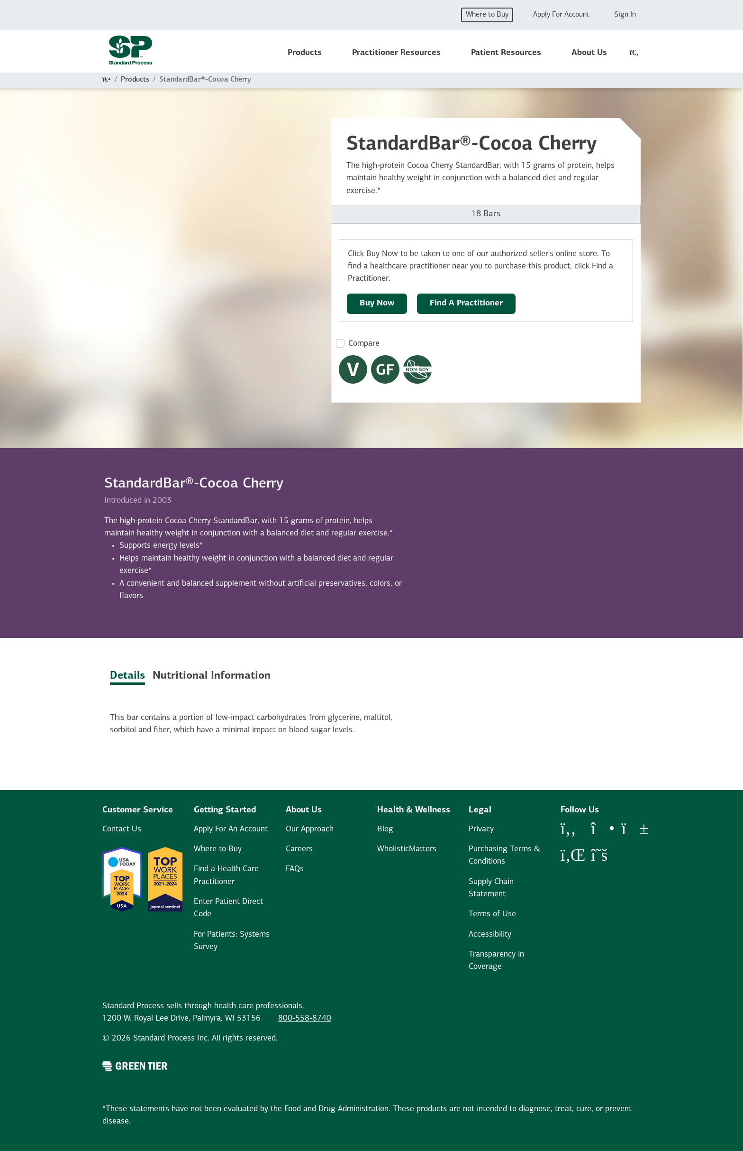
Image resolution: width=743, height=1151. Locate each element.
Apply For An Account (231, 829)
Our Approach (310, 829)
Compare (364, 344)
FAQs (295, 869)
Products (305, 53)
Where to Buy (487, 14)
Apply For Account (561, 14)
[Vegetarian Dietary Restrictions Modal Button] (353, 369)
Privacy (481, 829)
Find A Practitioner (466, 303)
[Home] (106, 79)
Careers (299, 849)
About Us (589, 53)
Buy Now (377, 303)
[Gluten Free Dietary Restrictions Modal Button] (385, 369)
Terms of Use (492, 914)
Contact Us (121, 829)
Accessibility (490, 934)
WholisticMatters (406, 849)
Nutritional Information (212, 676)
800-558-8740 (304, 1018)
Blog (385, 829)
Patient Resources (506, 53)
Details (127, 676)
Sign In (625, 14)
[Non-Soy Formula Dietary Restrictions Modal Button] (417, 369)
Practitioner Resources (396, 53)
